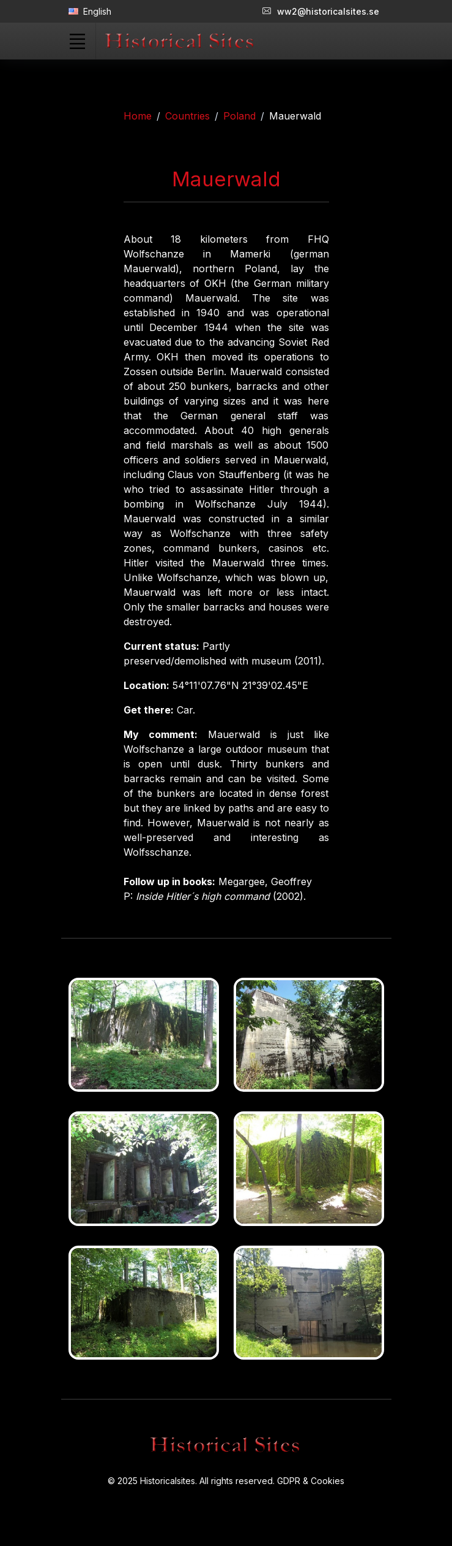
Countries (187, 116)
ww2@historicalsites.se (320, 11)
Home (138, 116)
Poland (239, 116)
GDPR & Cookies (310, 1481)
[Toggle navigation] (77, 41)
